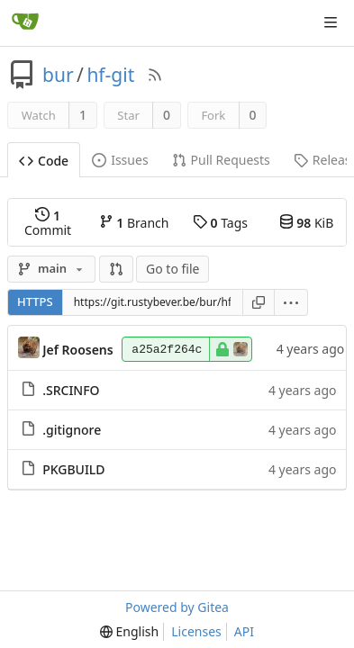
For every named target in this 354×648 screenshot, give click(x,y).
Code (43, 160)
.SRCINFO (70, 390)
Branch (134, 222)
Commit (47, 222)
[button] (116, 269)
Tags (220, 222)
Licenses (196, 631)
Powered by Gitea (177, 607)
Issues (120, 159)
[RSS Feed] (155, 75)
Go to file (172, 268)
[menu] (291, 302)
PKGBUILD (73, 469)
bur (58, 75)
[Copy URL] (258, 302)
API (244, 631)
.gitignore (71, 429)
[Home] (25, 22)
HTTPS (35, 301)
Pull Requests (221, 159)
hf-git (110, 75)
